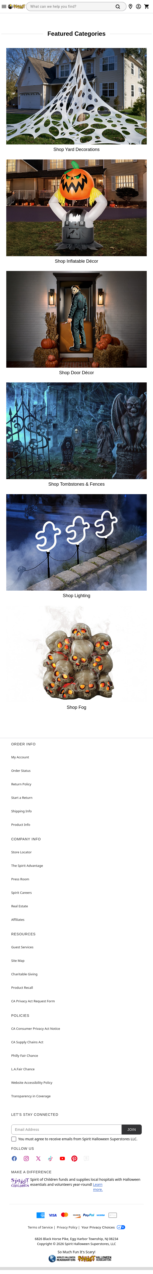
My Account (20, 757)
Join (131, 1130)
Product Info (20, 824)
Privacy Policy (67, 1227)
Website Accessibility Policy (31, 1082)
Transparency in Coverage (31, 1096)
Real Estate (19, 906)
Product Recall (22, 987)
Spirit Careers (21, 892)
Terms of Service (40, 1227)
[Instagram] (26, 1159)
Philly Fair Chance (24, 1055)
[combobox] (68, 6)
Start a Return (22, 797)
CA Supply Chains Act (27, 1042)
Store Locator (21, 852)
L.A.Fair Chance (23, 1069)
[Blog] (86, 1159)
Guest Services (22, 947)
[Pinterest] (74, 1159)
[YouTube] (62, 1159)
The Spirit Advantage (27, 865)
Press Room (20, 879)
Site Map (18, 960)
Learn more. (98, 1187)
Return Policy (21, 784)
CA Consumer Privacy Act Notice (35, 1028)
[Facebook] (14, 1159)
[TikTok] (50, 1159)
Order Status (21, 770)
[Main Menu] (4, 6)
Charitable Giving (24, 974)
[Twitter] (38, 1159)
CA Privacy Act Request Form (33, 1001)
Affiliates (18, 919)
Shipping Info (21, 811)
